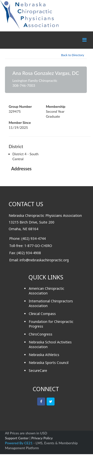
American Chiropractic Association (46, 290)
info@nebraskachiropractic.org (44, 260)
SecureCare (38, 370)
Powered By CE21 (19, 443)
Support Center (17, 438)
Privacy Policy (42, 438)
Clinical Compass (42, 313)
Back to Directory (72, 55)
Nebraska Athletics (44, 354)
